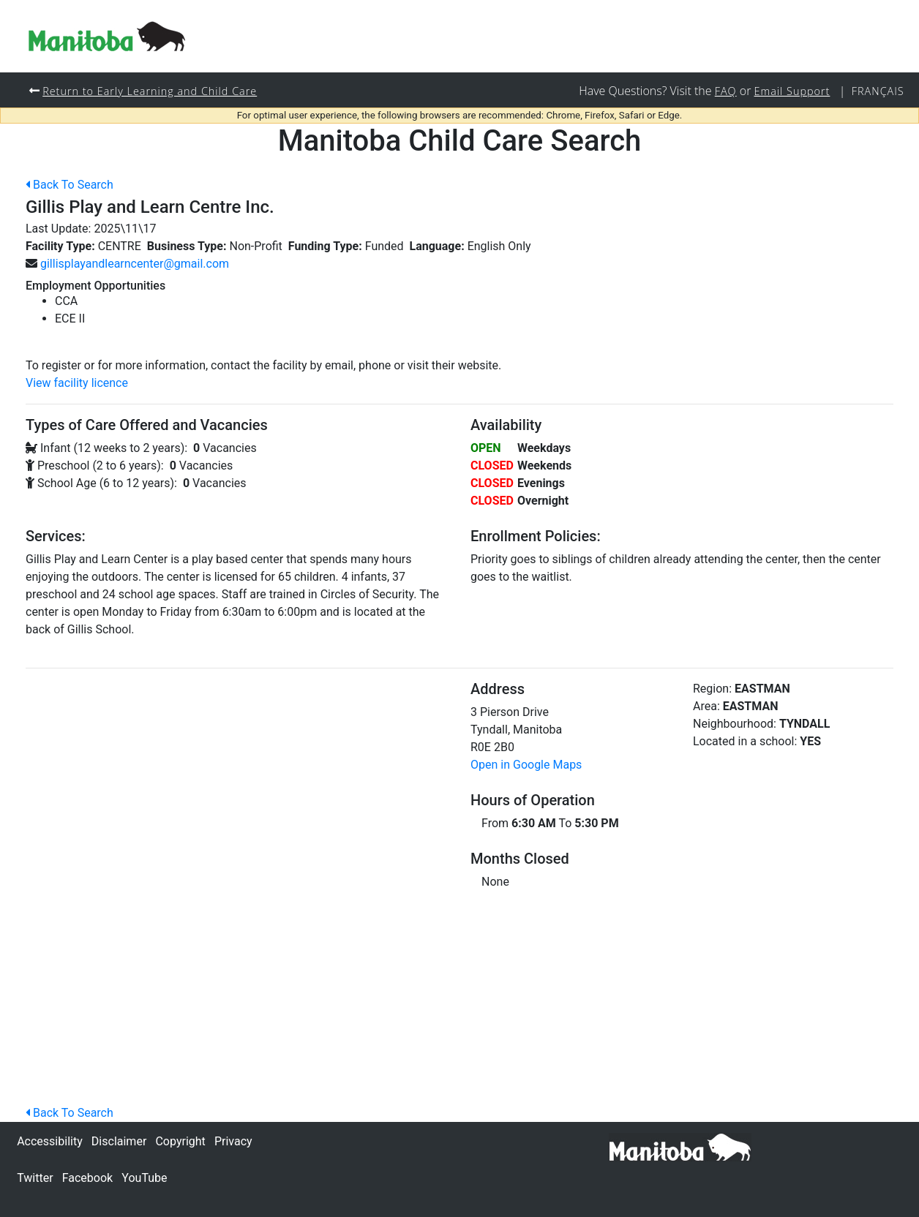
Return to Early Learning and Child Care (149, 91)
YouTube (144, 1178)
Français (878, 91)
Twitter (35, 1178)
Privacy (233, 1141)
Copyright (180, 1141)
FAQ (726, 91)
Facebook (87, 1178)
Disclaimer (118, 1141)
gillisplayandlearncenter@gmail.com (134, 264)
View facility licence (77, 383)
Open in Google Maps (526, 765)
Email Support (792, 91)
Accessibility (50, 1141)
